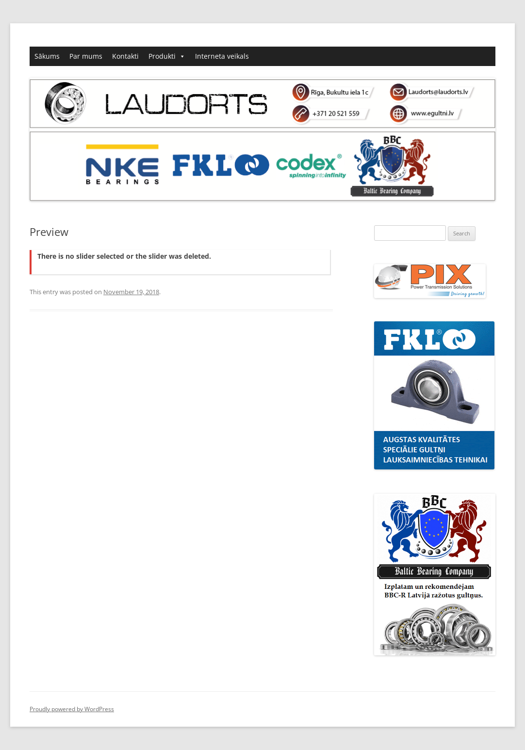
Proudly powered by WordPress (72, 709)
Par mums (85, 56)
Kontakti (125, 56)
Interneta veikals (222, 56)
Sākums (47, 56)
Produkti (162, 56)
